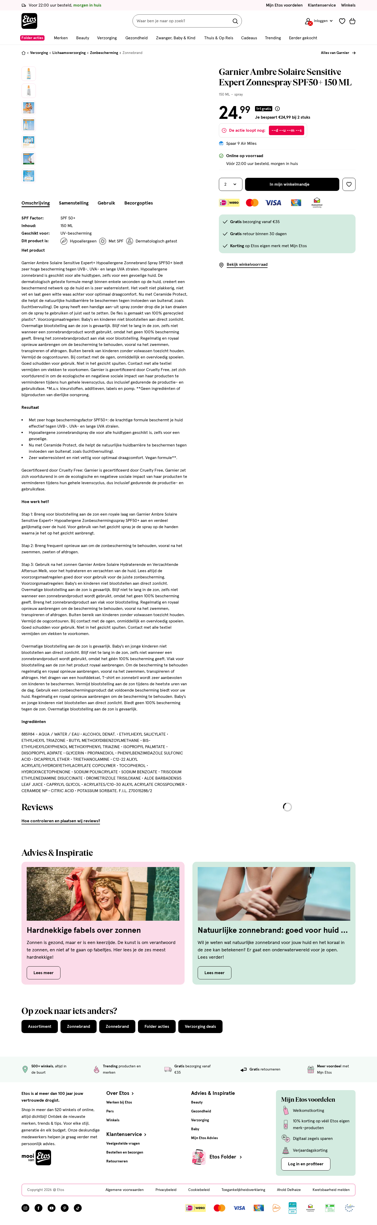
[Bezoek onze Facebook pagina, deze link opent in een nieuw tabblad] (38, 1208)
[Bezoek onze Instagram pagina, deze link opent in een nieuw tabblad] (25, 1208)
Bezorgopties (138, 203)
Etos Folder (226, 1157)
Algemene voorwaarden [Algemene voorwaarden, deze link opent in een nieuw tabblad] (125, 1190)
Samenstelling (73, 203)
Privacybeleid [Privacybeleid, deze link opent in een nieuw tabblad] (166, 1190)
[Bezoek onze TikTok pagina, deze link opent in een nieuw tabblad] (78, 1208)
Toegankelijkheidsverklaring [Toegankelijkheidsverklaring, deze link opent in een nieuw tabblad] (243, 1190)
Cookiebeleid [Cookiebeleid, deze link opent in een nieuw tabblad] (199, 1190)
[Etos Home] (29, 21)
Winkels (348, 5)
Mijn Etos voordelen (284, 5)
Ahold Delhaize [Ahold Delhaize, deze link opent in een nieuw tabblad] (289, 1190)
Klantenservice (322, 5)
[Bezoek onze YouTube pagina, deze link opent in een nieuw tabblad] (52, 1208)
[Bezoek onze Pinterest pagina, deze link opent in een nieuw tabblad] (65, 1208)
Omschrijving (35, 203)
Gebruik (106, 203)
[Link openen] (293, 1208)
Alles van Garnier (335, 53)
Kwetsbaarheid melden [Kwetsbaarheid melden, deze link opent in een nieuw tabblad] (331, 1190)
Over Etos (120, 1093)
